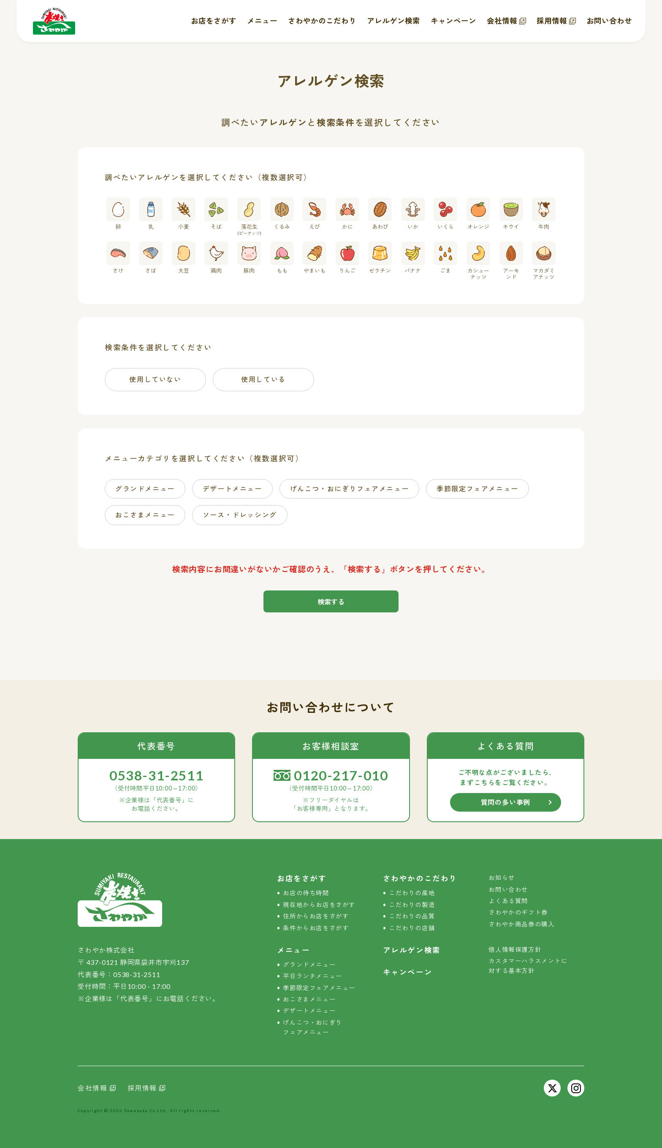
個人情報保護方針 (514, 949)
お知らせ (501, 877)
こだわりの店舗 (412, 927)
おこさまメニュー (309, 999)
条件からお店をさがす (316, 927)
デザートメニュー (309, 1010)
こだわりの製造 (412, 904)
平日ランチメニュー (312, 976)
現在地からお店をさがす (319, 904)
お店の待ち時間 (306, 892)
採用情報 (552, 20)
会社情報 (502, 20)
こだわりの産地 (412, 892)
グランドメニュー (309, 964)
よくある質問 (508, 900)
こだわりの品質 (412, 916)
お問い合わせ (609, 20)
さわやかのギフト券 (518, 912)
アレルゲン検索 (393, 20)
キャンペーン (453, 20)
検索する (331, 601)
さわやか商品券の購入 (521, 924)
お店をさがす (213, 20)
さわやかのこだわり (322, 20)
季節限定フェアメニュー (319, 987)
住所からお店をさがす (316, 916)
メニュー (262, 20)
